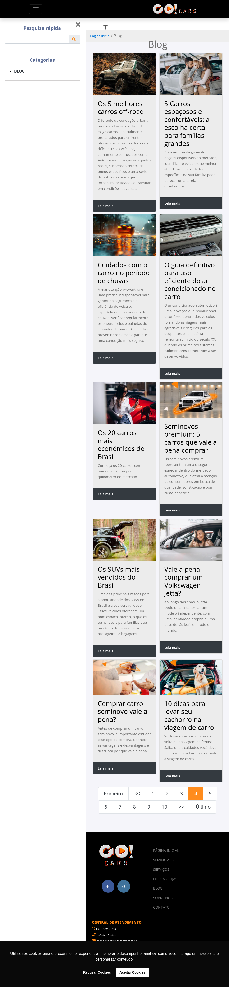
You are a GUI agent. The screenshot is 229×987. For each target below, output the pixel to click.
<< (137, 793)
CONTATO (161, 907)
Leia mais (105, 205)
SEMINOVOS (163, 859)
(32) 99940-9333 (105, 929)
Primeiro (113, 793)
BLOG (19, 71)
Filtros (116, 27)
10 (164, 807)
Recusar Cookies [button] (97, 972)
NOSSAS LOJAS (165, 878)
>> (181, 807)
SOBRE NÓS (163, 897)
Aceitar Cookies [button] (132, 972)
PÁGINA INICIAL (166, 850)
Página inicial (100, 36)
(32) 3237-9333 (104, 935)
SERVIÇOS (161, 869)
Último (203, 807)
